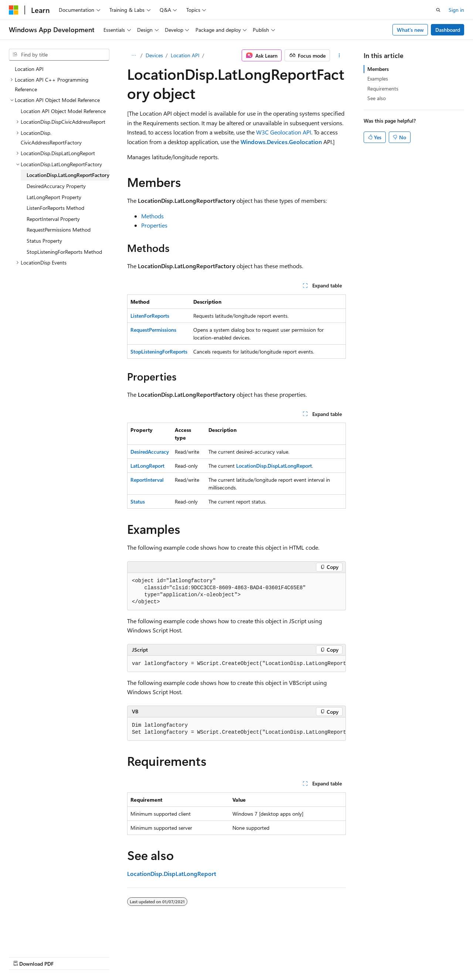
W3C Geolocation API (283, 132)
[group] (236, 664)
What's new (410, 29)
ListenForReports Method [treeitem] (55, 207)
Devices (154, 55)
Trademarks (235, 956)
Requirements (382, 88)
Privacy (161, 956)
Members (378, 68)
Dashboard (447, 29)
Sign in (456, 9)
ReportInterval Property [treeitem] (53, 218)
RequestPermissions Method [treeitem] (59, 229)
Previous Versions (67, 956)
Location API (185, 55)
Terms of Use (198, 956)
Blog (101, 956)
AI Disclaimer (23, 956)
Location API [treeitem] (29, 68)
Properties (154, 225)
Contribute (132, 956)
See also (376, 98)
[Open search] (438, 10)
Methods (152, 216)
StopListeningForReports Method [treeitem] (64, 251)
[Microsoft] (13, 10)
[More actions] (339, 55)
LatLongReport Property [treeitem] (54, 197)
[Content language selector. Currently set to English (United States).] (42, 939)
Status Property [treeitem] (44, 240)
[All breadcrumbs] (133, 55)
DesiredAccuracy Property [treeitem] (56, 186)
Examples (377, 78)
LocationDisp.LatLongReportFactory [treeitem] (68, 174)
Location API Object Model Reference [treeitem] (63, 111)
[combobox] (59, 55)
